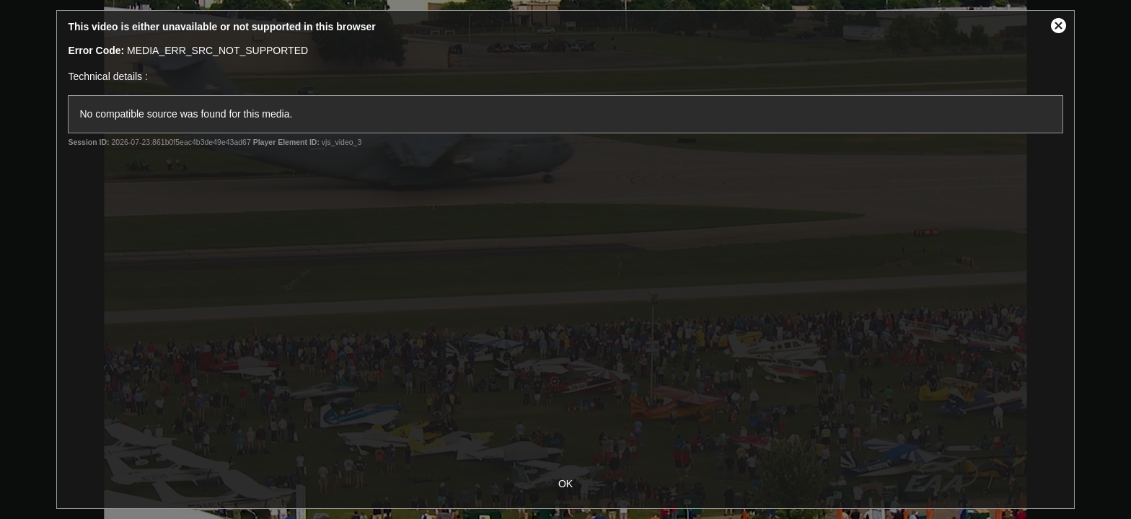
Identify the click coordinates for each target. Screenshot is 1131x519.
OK (565, 483)
